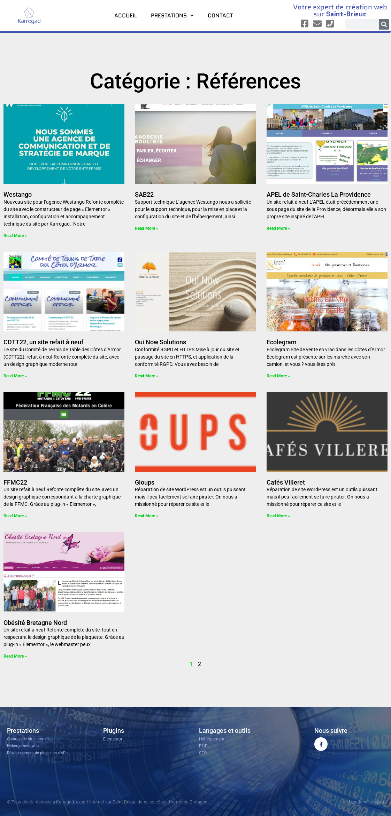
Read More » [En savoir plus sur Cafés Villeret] (278, 515)
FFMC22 (15, 482)
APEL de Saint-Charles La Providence (319, 194)
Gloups (144, 482)
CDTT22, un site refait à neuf (43, 342)
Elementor (112, 739)
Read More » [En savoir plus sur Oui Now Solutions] (146, 376)
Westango (17, 194)
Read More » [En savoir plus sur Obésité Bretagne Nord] (15, 656)
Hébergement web (23, 746)
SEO (203, 753)
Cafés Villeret (286, 482)
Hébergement (211, 739)
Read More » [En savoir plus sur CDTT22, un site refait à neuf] (15, 376)
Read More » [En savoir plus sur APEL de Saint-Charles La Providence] (278, 228)
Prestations (172, 15)
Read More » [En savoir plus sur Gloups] (146, 515)
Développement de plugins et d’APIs (38, 753)
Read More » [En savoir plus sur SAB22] (146, 228)
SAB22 (144, 194)
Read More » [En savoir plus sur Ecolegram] (278, 376)
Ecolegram (282, 342)
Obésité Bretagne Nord (35, 622)
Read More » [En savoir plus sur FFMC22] (15, 515)
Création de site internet (28, 739)
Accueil (125, 15)
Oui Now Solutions (160, 342)
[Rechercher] (384, 24)
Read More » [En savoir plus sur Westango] (15, 235)
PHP (203, 746)
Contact (220, 15)
